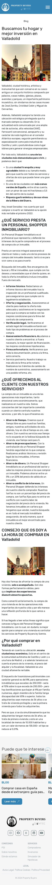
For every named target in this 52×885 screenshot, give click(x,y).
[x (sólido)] (26, 833)
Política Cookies (22, 870)
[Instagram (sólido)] (10, 833)
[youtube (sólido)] (41, 833)
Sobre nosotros (9, 852)
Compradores (34, 847)
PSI (3, 847)
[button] (47, 750)
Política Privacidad (40, 870)
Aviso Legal (8, 870)
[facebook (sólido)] (18, 833)
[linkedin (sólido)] (34, 833)
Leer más (12, 801)
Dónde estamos (9, 856)
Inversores (33, 852)
